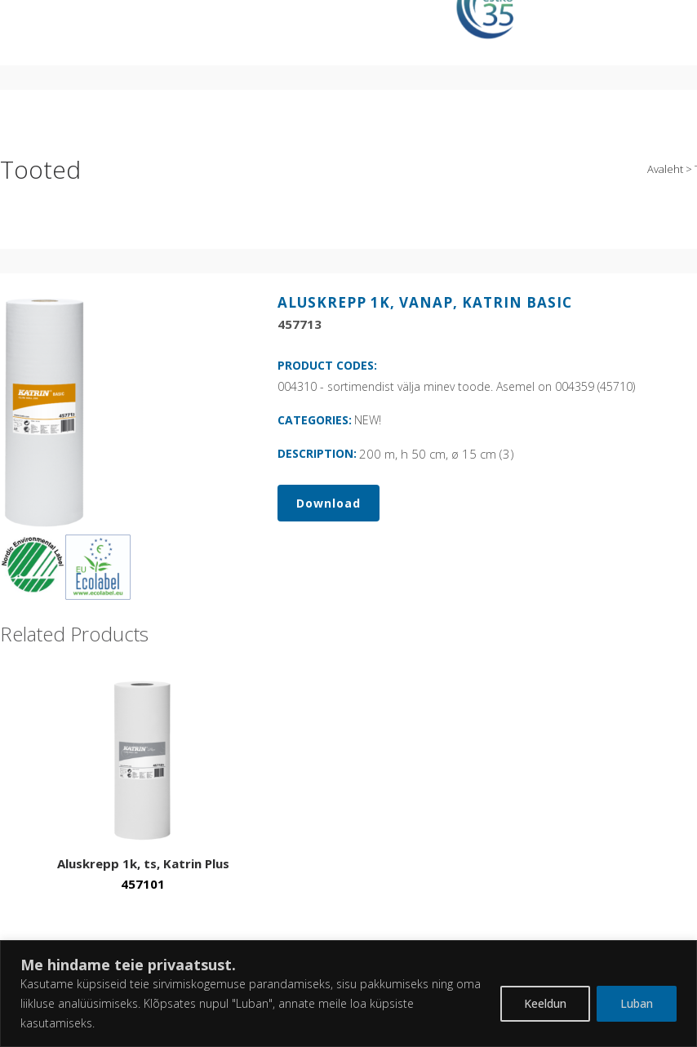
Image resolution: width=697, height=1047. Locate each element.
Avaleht (665, 169)
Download (328, 503)
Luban (636, 1003)
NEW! (367, 420)
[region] (348, 993)
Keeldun (545, 1003)
